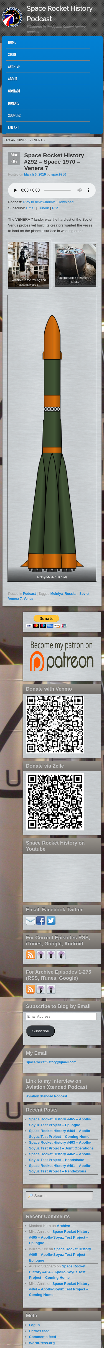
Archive (14, 66)
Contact (14, 91)
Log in (34, 1325)
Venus (28, 599)
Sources (14, 115)
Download (66, 202)
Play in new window (38, 202)
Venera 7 (15, 599)
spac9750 (58, 174)
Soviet (84, 594)
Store (12, 54)
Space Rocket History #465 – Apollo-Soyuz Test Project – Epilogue (59, 1237)
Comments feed (42, 1337)
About (12, 78)
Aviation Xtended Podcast (46, 1096)
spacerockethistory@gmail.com (51, 1062)
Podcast (29, 594)
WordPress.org (42, 1343)
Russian (71, 594)
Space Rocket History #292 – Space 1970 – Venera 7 (54, 161)
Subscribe (40, 1031)
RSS (56, 208)
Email (30, 208)
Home (12, 42)
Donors (13, 103)
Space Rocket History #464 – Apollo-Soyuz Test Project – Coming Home (57, 1272)
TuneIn (43, 208)
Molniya (56, 594)
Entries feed (39, 1331)
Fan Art (13, 127)
